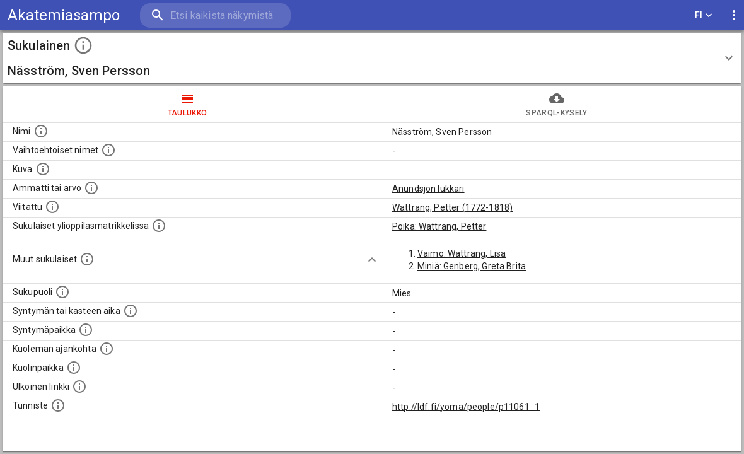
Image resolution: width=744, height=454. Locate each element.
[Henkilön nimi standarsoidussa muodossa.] (41, 131)
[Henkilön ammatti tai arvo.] (91, 188)
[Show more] (372, 260)
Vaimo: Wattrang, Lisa (461, 253)
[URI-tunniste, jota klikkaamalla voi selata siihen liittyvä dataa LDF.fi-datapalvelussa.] (58, 405)
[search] (214, 15)
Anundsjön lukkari (428, 188)
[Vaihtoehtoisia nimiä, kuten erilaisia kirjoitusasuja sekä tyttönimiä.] (108, 150)
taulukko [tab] (187, 104)
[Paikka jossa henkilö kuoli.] (74, 368)
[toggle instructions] (83, 45)
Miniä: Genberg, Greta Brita (471, 266)
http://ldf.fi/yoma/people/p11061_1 (466, 407)
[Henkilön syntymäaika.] (130, 311)
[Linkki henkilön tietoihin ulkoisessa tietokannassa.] (79, 386)
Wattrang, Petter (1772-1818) (452, 207)
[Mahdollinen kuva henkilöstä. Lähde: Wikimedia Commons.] (43, 169)
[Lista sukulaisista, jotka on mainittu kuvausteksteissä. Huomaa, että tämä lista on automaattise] (87, 259)
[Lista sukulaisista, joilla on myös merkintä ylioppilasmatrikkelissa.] (159, 226)
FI (703, 15)
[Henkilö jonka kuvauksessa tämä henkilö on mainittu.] (52, 207)
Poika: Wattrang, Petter (439, 226)
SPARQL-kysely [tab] (556, 104)
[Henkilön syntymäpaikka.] (86, 330)
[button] (372, 58)
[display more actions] (734, 15)
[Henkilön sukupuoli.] (62, 292)
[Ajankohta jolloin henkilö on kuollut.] (106, 349)
